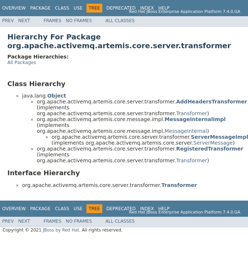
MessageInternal (185, 131)
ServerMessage (213, 143)
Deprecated (121, 8)
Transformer (191, 113)
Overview (14, 8)
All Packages (21, 62)
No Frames (79, 20)
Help (164, 8)
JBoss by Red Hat (61, 230)
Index (147, 8)
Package (40, 8)
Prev (8, 20)
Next (24, 20)
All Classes (120, 20)
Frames (52, 20)
